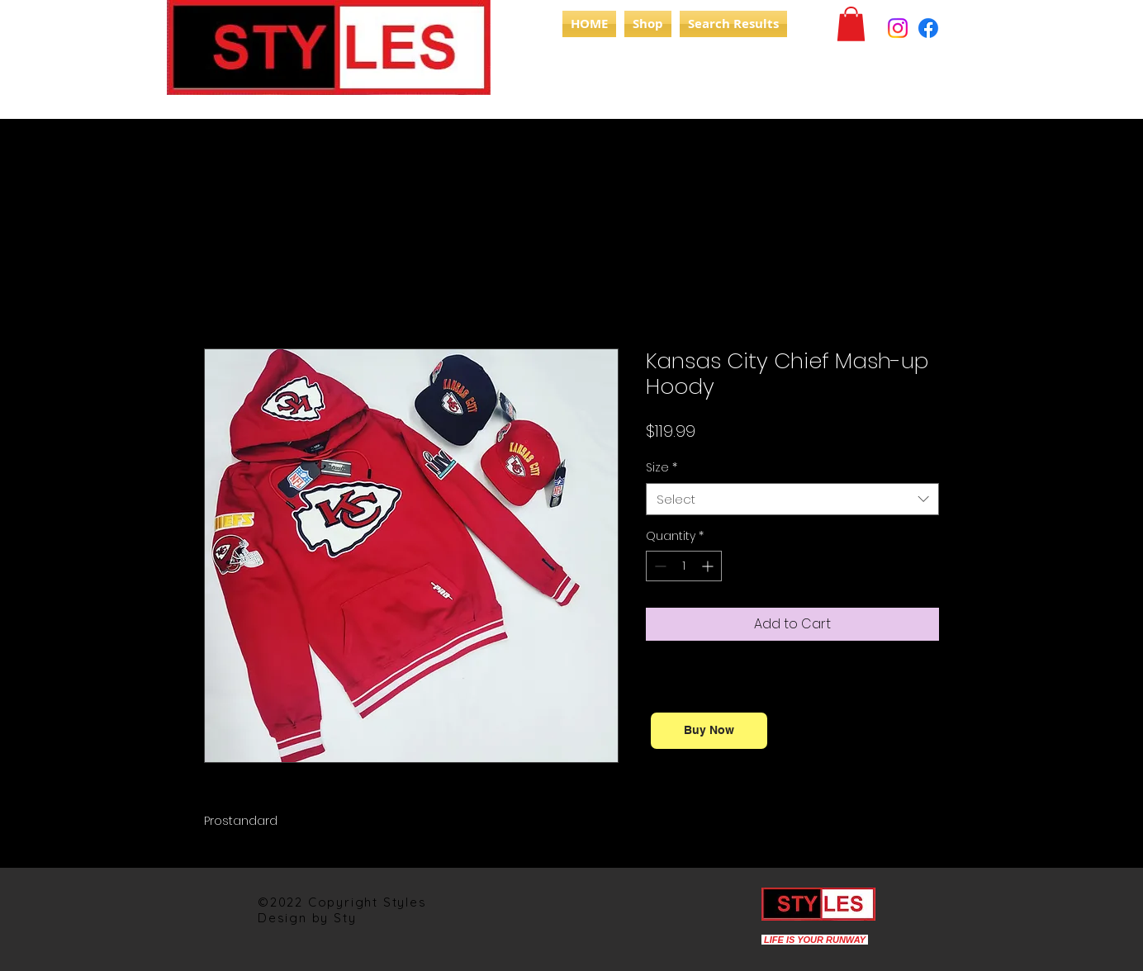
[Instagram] (898, 28)
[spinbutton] (684, 566)
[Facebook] (928, 28)
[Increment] (709, 566)
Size (661, 468)
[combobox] (792, 499)
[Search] (958, 64)
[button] (851, 24)
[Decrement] (658, 566)
